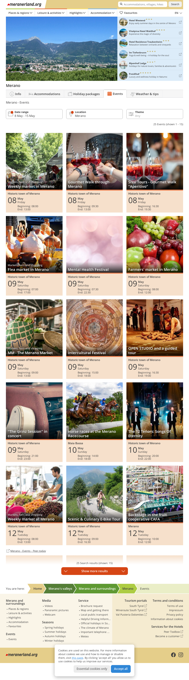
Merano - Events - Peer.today (26, 551)
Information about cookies (167, 619)
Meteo (85, 636)
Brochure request (92, 606)
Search (175, 4)
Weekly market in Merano (34, 173)
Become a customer (169, 636)
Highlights (76, 13)
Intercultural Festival (94, 339)
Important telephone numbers (96, 632)
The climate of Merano (95, 627)
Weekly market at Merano (34, 505)
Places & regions (18, 13)
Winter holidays (54, 640)
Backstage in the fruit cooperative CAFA (154, 505)
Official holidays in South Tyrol (96, 623)
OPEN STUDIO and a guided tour (154, 339)
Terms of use (175, 606)
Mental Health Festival (94, 256)
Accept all (121, 669)
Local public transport (94, 614)
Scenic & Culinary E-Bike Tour (94, 505)
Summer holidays (55, 631)
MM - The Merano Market (34, 339)
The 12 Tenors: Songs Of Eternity (154, 422)
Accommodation (101, 13)
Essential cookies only (92, 669)
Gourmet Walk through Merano (94, 173)
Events (12, 639)
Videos (49, 606)
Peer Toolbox (173, 632)
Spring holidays (54, 627)
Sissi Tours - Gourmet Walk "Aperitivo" (154, 173)
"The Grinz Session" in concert (34, 422)
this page (77, 658)
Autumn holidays (55, 636)
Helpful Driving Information (96, 619)
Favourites (128, 13)
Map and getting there (95, 610)
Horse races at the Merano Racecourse (94, 422)
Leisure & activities (49, 13)
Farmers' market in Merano (154, 256)
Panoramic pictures (57, 610)
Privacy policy (174, 614)
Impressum (176, 610)
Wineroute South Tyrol (131, 610)
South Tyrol (138, 606)
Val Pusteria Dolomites (131, 614)
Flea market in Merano (34, 256)
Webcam (50, 614)
